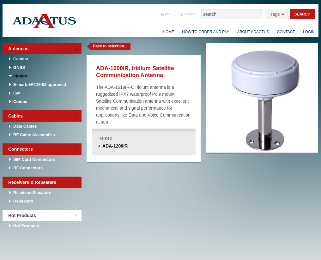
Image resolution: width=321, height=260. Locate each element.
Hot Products (22, 215)
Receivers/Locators (32, 192)
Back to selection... (110, 46)
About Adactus (253, 32)
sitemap (189, 14)
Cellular (20, 59)
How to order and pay (205, 32)
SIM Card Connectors (34, 159)
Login (309, 32)
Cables (15, 115)
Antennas (18, 48)
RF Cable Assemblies (34, 134)
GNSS (19, 67)
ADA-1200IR (115, 145)
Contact (286, 32)
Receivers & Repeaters (32, 182)
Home (168, 32)
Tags (275, 14)
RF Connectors (28, 168)
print (168, 14)
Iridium (20, 76)
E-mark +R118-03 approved (39, 84)
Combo (20, 101)
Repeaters (23, 201)
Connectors (20, 149)
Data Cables (25, 126)
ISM (17, 93)
